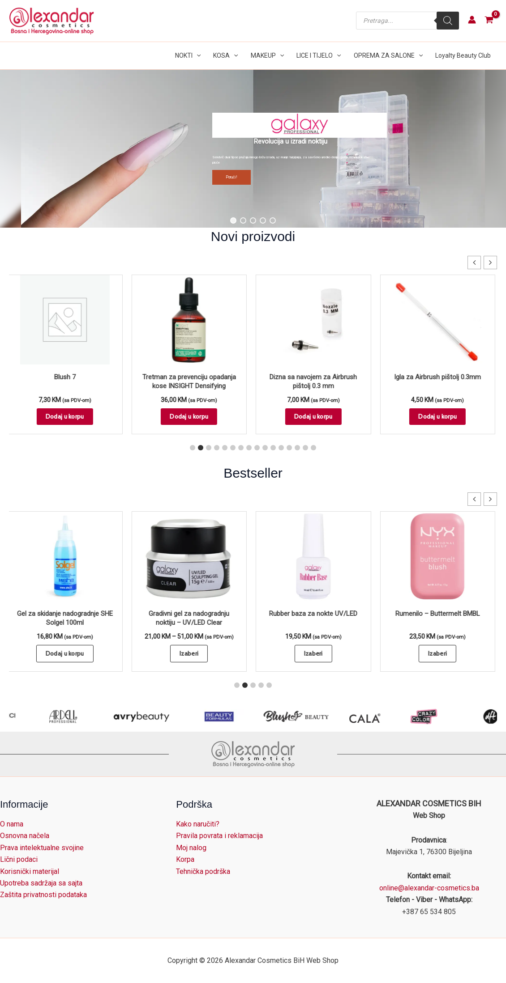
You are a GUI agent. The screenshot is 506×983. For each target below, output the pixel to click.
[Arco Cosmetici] (68, 716)
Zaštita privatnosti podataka (43, 894)
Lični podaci (19, 859)
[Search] (448, 21)
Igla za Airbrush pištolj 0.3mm (439, 377)
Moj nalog (191, 847)
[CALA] (448, 716)
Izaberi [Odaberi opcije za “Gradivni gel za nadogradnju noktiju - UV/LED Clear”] (190, 653)
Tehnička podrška (203, 871)
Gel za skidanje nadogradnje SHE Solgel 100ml (67, 618)
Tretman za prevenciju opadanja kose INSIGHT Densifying (191, 381)
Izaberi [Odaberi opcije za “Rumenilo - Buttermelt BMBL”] (439, 653)
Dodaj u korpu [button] (66, 416)
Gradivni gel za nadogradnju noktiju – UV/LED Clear (190, 618)
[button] (197, 55)
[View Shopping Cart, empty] (488, 21)
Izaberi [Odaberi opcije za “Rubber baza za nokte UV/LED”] (315, 653)
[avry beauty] (224, 716)
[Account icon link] (472, 20)
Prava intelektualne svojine (42, 847)
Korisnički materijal (29, 871)
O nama (11, 824)
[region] (253, 149)
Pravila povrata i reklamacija (219, 835)
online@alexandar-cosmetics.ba (429, 888)
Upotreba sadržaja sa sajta (41, 883)
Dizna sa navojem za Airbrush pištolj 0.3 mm (315, 381)
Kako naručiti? (197, 824)
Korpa (185, 859)
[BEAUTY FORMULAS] (302, 716)
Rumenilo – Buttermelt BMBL (439, 614)
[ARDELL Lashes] (146, 716)
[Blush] (380, 716)
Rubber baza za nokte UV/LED (315, 614)
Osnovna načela (24, 835)
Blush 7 (66, 377)
